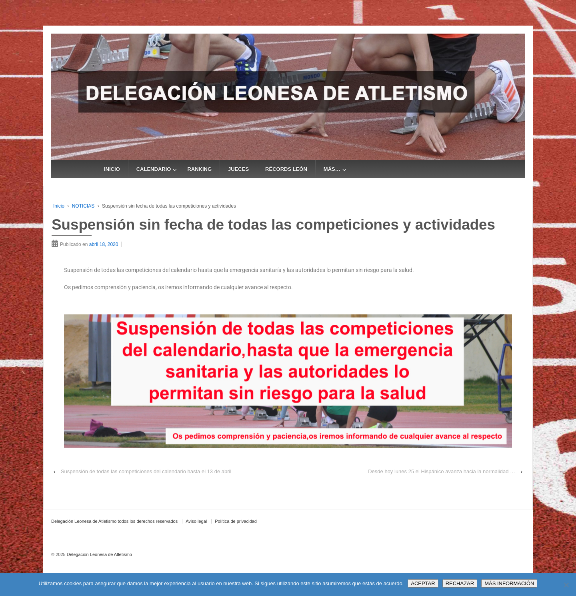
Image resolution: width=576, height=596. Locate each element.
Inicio (58, 206)
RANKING (199, 169)
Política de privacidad (236, 521)
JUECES (238, 169)
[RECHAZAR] (566, 585)
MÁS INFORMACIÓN (509, 583)
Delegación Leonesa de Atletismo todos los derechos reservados (114, 521)
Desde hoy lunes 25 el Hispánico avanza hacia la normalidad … (441, 471)
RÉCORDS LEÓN (286, 169)
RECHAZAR (460, 583)
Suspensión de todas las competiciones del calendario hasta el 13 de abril (146, 471)
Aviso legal (196, 521)
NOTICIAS (83, 206)
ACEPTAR (423, 583)
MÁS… (332, 169)
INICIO (112, 169)
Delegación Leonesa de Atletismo (99, 554)
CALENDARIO (153, 169)
